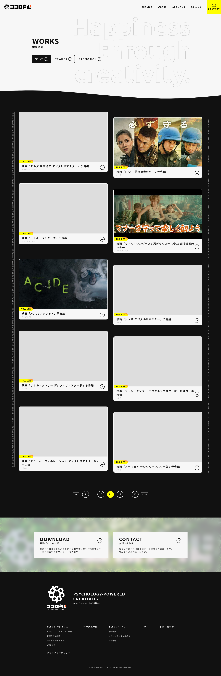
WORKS (162, 7)
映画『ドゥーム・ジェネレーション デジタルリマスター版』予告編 (61, 463)
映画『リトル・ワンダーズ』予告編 (44, 238)
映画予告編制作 (54, 636)
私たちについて (117, 626)
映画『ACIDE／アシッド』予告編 (43, 313)
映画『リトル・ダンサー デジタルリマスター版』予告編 (58, 385)
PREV (76, 494)
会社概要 (113, 632)
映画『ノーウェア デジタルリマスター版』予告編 (148, 466)
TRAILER (26, 161)
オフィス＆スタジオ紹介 (119, 636)
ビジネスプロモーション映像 (59, 632)
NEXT (144, 494)
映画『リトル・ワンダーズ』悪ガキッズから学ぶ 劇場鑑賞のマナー (155, 245)
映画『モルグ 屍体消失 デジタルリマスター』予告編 (55, 166)
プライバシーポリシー (59, 653)
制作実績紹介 (90, 626)
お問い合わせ (167, 626)
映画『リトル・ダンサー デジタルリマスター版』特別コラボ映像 (155, 393)
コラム (145, 626)
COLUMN (196, 7)
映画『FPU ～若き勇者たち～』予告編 (141, 171)
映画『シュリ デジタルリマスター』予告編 (144, 319)
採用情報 (113, 641)
